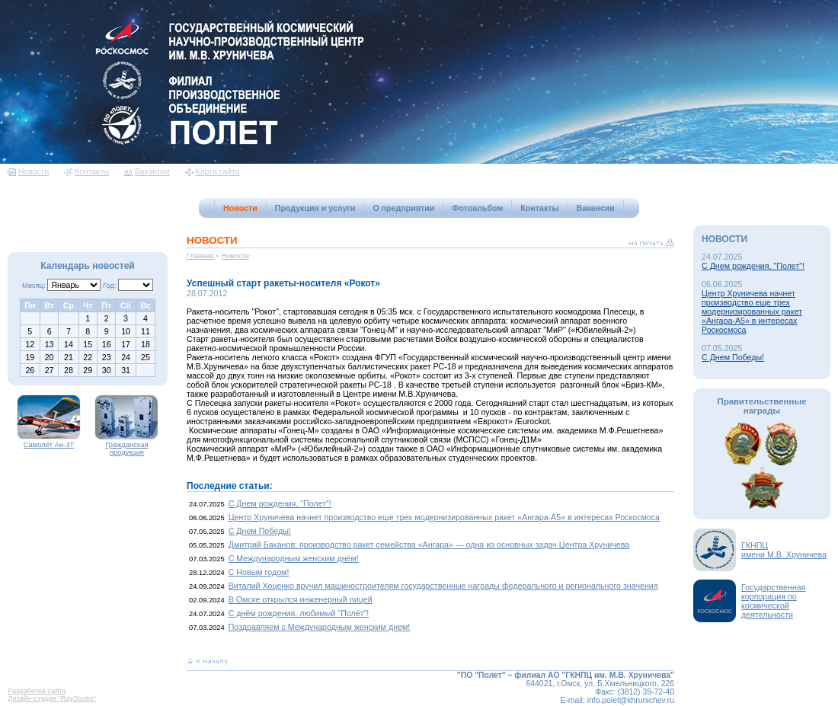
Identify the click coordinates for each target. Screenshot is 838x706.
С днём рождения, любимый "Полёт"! (299, 613)
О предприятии (403, 207)
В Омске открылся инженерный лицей (301, 599)
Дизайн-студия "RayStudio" (52, 698)
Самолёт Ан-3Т (49, 442)
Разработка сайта (37, 691)
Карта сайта (212, 172)
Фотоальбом (477, 207)
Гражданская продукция (126, 445)
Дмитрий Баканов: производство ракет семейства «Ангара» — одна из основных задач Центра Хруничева (429, 544)
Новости (28, 172)
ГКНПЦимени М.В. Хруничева (784, 550)
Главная (200, 256)
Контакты (86, 172)
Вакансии (147, 172)
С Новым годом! (259, 572)
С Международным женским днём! (294, 558)
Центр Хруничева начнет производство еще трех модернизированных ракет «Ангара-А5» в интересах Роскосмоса (444, 517)
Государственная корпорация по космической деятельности (773, 601)
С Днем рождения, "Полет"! (280, 503)
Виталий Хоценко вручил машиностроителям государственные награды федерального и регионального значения (443, 585)
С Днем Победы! (260, 530)
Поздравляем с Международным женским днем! (320, 626)
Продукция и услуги (315, 207)
